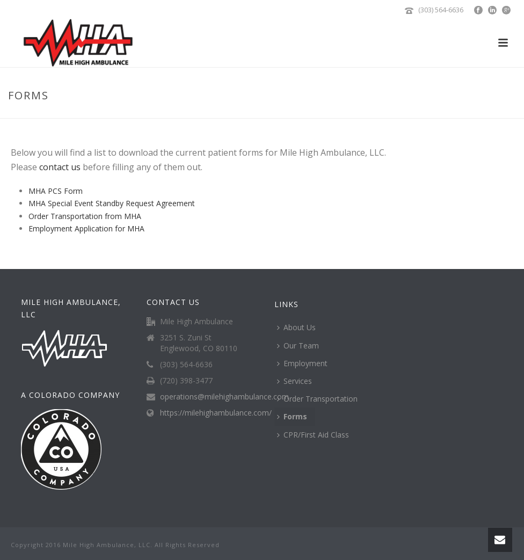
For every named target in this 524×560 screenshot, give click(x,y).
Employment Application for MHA (86, 228)
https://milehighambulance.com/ (216, 413)
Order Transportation (317, 399)
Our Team (298, 345)
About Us (296, 327)
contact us (60, 167)
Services (294, 381)
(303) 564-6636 (440, 9)
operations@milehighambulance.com (224, 397)
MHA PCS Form (55, 191)
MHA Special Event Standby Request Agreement (111, 203)
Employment (302, 363)
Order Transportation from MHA (84, 216)
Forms (292, 416)
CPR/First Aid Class (313, 435)
